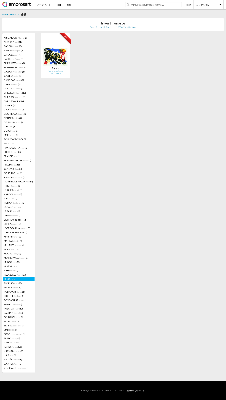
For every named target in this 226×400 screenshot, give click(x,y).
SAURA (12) (13, 313)
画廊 (58, 4)
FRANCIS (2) (12, 156)
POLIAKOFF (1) (14, 291)
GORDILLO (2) (13, 173)
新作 (69, 4)
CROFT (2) (14, 109)
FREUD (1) (12, 164)
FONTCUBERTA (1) (15, 147)
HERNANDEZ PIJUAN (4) (18, 181)
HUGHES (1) (13, 190)
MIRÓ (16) (11, 249)
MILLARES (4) (14, 245)
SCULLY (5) (11, 321)
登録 (188, 4)
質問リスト (140, 390)
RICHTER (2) (14, 296)
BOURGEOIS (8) (15, 67)
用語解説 (130, 390)
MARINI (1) (13, 236)
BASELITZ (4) (13, 59)
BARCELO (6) (13, 50)
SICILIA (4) (14, 325)
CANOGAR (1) (14, 80)
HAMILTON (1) (14, 177)
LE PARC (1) (12, 211)
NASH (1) (11, 270)
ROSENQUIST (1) (15, 300)
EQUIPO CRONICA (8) (15, 139)
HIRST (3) (12, 185)
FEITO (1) (10, 143)
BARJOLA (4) (12, 54)
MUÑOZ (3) (12, 262)
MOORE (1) (12, 253)
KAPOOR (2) (13, 194)
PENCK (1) (11, 279)
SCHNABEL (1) (14, 317)
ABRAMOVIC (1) (15, 37)
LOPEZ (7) (12, 224)
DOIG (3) (11, 130)
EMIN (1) (11, 135)
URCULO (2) (14, 351)
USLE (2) (10, 355)
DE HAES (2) (13, 118)
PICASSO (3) (13, 283)
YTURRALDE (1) (16, 368)
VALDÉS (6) (13, 359)
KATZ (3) (10, 198)
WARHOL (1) (12, 363)
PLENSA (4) (12, 287)
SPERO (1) (12, 338)
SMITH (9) (11, 329)
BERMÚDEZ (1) (14, 63)
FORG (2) (12, 152)
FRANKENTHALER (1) (17, 160)
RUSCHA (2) (13, 308)
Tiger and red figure (55, 71)
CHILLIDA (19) (15, 92)
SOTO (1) (14, 334)
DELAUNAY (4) (13, 122)
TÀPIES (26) (13, 346)
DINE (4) (10, 126)
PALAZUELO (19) (15, 274)
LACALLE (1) (14, 207)
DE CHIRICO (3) (15, 113)
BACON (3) (13, 46)
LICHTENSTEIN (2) (15, 219)
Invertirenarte (10, 14)
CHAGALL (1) (13, 88)
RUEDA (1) (13, 304)
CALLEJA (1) (13, 76)
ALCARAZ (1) (13, 42)
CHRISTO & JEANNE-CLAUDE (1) (14, 103)
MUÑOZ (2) (12, 266)
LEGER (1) (12, 215)
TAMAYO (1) (13, 342)
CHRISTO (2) (14, 97)
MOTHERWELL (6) (16, 257)
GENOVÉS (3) (13, 169)
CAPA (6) (12, 84)
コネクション (203, 4)
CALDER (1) (14, 71)
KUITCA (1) (14, 202)
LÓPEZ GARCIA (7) (17, 228)
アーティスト (44, 4)
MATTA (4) (13, 241)
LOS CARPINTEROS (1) (15, 232)
